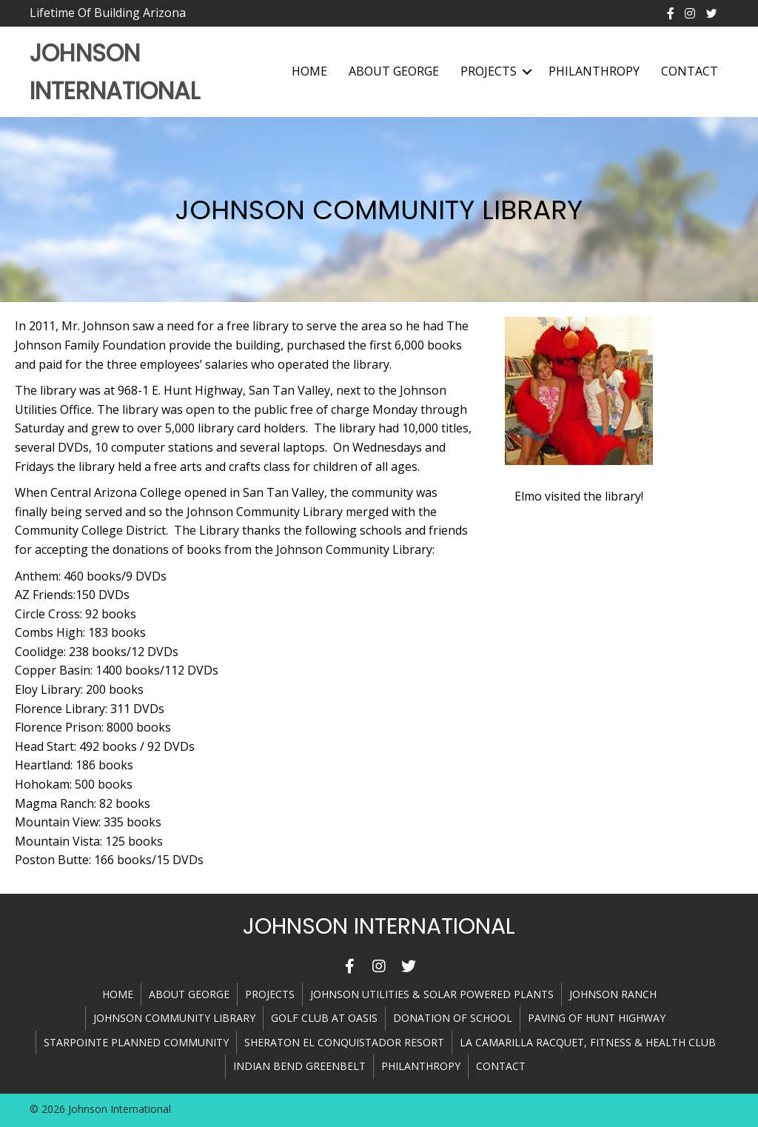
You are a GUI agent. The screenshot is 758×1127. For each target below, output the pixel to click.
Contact (689, 71)
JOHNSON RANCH (613, 994)
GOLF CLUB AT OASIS (324, 1018)
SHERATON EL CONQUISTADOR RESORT (344, 1042)
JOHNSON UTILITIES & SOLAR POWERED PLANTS (432, 994)
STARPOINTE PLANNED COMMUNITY (136, 1042)
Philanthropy (594, 71)
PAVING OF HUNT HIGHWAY (596, 1018)
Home (309, 71)
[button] (349, 966)
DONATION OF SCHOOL (452, 1018)
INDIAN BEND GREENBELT (299, 1066)
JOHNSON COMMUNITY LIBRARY (174, 1018)
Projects (488, 71)
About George (394, 71)
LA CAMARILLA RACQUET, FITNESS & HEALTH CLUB (588, 1042)
